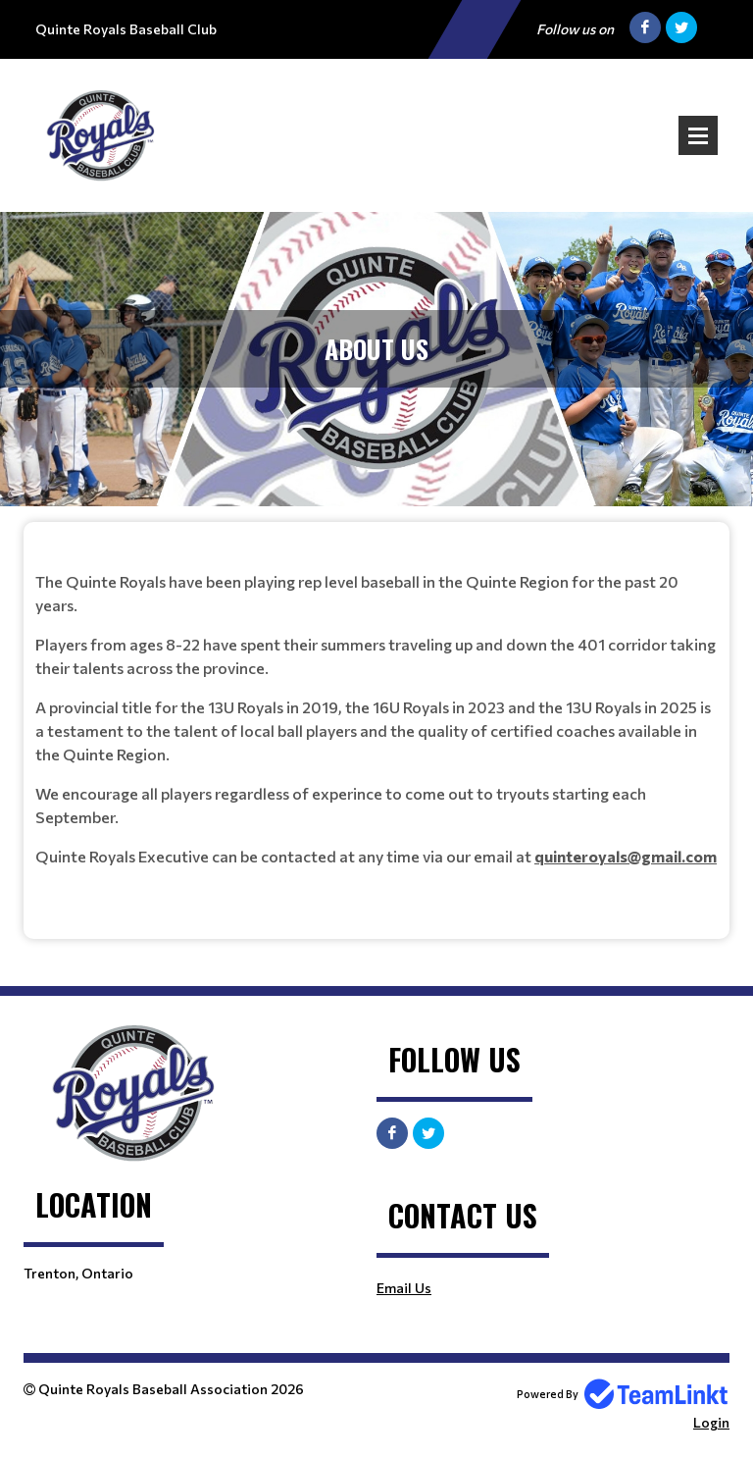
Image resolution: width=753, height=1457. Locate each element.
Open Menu (698, 135)
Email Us (403, 1287)
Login (711, 1422)
